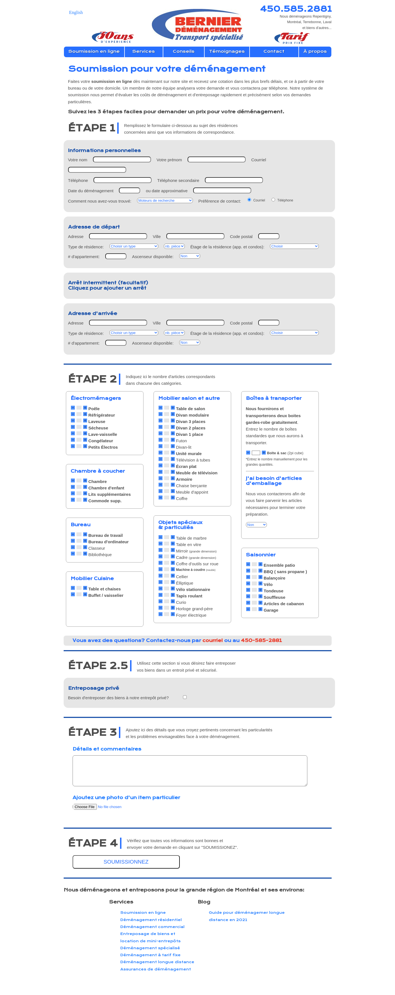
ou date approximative (166, 190)
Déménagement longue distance (157, 962)
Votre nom (77, 159)
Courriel (258, 159)
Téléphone (78, 180)
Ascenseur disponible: (153, 256)
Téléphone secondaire (178, 180)
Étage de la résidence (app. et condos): (227, 246)
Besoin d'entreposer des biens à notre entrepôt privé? (118, 697)
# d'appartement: (84, 256)
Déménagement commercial (152, 927)
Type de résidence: (86, 246)
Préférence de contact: (219, 201)
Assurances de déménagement (155, 969)
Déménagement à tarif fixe (150, 955)
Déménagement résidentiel (151, 920)
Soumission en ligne (143, 912)
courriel (212, 640)
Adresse (76, 236)
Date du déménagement (91, 190)
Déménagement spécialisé (150, 948)
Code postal (241, 236)
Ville (157, 236)
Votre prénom (169, 159)
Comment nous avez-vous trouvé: (99, 201)
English (76, 12)
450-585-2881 (261, 640)
